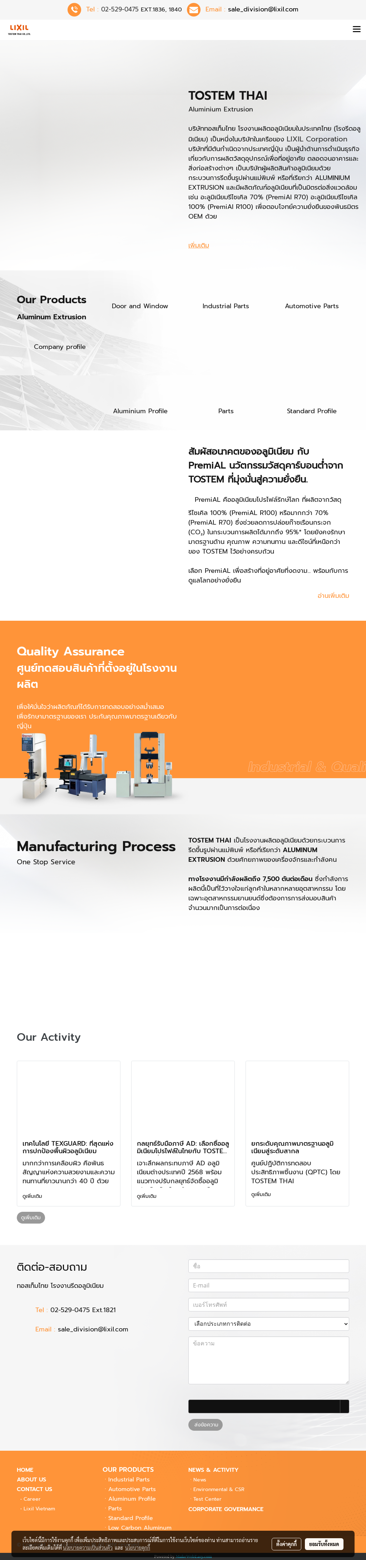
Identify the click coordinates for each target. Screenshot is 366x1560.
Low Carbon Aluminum (140, 1528)
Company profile (60, 347)
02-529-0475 (120, 9)
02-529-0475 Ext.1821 (83, 1310)
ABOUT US (31, 1479)
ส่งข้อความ (205, 1425)
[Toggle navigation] (357, 30)
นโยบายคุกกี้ (137, 1547)
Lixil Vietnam (39, 1508)
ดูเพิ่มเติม (33, 1196)
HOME (25, 1470)
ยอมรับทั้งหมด (324, 1544)
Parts (115, 1508)
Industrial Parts (129, 1479)
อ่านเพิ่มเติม (333, 596)
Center (207, 1499)
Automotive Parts (132, 1489)
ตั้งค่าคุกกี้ (286, 1544)
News (199, 1480)
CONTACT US (34, 1489)
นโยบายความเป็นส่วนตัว (88, 1547)
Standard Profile (130, 1518)
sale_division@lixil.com (95, 1329)
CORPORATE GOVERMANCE (225, 1509)
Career (32, 1499)
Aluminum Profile (132, 1499)
